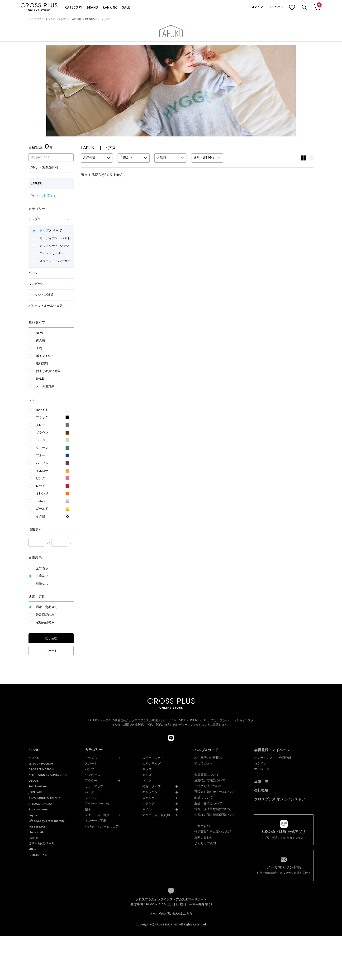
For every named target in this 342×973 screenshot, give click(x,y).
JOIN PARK (35, 792)
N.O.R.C (33, 758)
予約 (39, 348)
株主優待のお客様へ (208, 758)
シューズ (91, 798)
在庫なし (42, 583)
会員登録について (206, 774)
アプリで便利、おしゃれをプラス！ (283, 834)
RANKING (110, 8)
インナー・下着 (95, 821)
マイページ (276, 7)
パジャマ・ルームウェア (48, 305)
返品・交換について (208, 803)
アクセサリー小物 (97, 803)
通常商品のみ (45, 614)
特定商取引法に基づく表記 (212, 831)
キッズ (147, 769)
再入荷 (40, 340)
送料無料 (42, 363)
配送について (203, 797)
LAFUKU (76, 19)
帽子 (88, 809)
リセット (51, 651)
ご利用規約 (202, 826)
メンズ (147, 775)
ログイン (257, 7)
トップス (106, 19)
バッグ (89, 792)
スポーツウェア (153, 758)
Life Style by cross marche (46, 821)
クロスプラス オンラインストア (47, 19)
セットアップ (94, 786)
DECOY (33, 780)
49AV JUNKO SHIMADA (44, 798)
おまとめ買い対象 (48, 371)
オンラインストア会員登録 (272, 758)
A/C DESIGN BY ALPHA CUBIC (48, 775)
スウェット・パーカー (54, 261)
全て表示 (42, 568)
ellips (32, 849)
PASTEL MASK (37, 826)
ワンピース (48, 284)
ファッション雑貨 (48, 294)
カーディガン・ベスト (54, 238)
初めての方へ (203, 763)
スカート (91, 763)
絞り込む (51, 638)
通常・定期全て (46, 607)
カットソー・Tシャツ (54, 245)
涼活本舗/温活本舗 (41, 843)
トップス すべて (50, 230)
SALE (126, 8)
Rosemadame (38, 809)
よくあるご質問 (205, 843)
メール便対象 (45, 386)
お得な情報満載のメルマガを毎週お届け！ (283, 870)
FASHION (90, 19)
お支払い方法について (209, 780)
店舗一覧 (261, 781)
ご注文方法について (208, 786)
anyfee (33, 815)
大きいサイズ (151, 763)
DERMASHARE (38, 855)
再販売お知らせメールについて (216, 792)
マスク (147, 780)
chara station (37, 832)
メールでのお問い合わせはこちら (171, 913)
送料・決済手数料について (212, 809)
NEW (39, 333)
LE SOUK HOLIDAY (40, 763)
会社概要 (261, 790)
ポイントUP (44, 356)
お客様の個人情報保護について (216, 815)
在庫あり (42, 576)
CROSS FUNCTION (41, 769)
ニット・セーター (51, 253)
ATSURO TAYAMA (40, 803)
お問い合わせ (203, 837)
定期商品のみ (45, 622)
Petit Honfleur (37, 786)
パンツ (48, 273)
